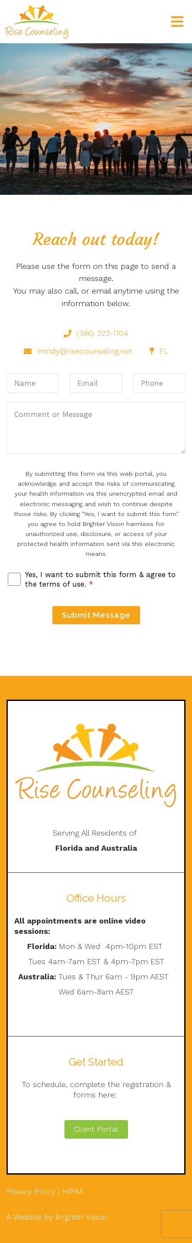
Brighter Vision (81, 1216)
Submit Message (96, 615)
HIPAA (72, 1191)
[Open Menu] (177, 22)
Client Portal (96, 1129)
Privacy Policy (30, 1191)
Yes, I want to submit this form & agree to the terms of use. (100, 579)
